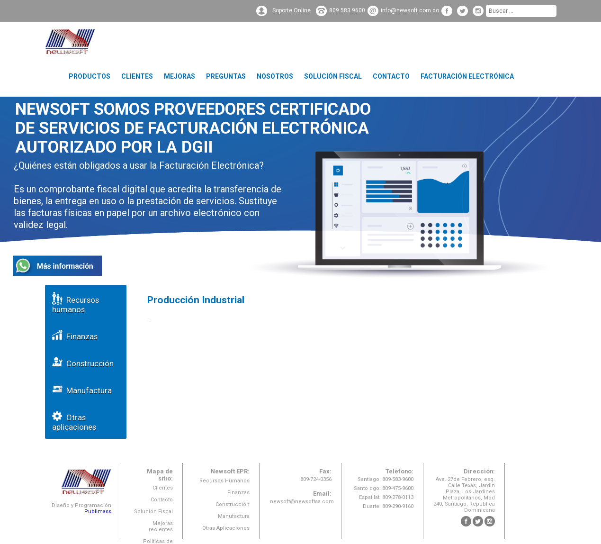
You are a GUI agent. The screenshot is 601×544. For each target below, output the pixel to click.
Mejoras (179, 76)
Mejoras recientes (161, 526)
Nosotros (275, 76)
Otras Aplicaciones (226, 528)
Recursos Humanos (224, 481)
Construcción (83, 361)
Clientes (137, 76)
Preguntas (226, 76)
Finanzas (75, 334)
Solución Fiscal (333, 76)
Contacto (391, 76)
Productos (89, 76)
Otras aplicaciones (74, 420)
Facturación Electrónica (467, 76)
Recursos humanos (75, 303)
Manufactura (82, 388)
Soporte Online (291, 10)
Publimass (97, 511)
